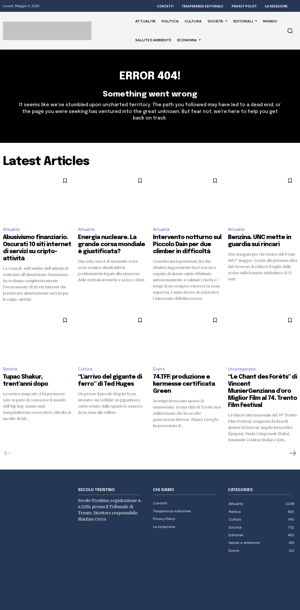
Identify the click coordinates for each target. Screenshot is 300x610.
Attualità (11, 232)
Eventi (159, 360)
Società (10, 360)
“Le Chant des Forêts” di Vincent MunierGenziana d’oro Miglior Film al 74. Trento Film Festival (262, 373)
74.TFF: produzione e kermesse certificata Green (185, 371)
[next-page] (292, 425)
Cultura (85, 360)
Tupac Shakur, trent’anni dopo (34, 368)
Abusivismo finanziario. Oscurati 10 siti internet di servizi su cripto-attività (36, 245)
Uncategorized (241, 360)
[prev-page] (7, 425)
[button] (290, 31)
